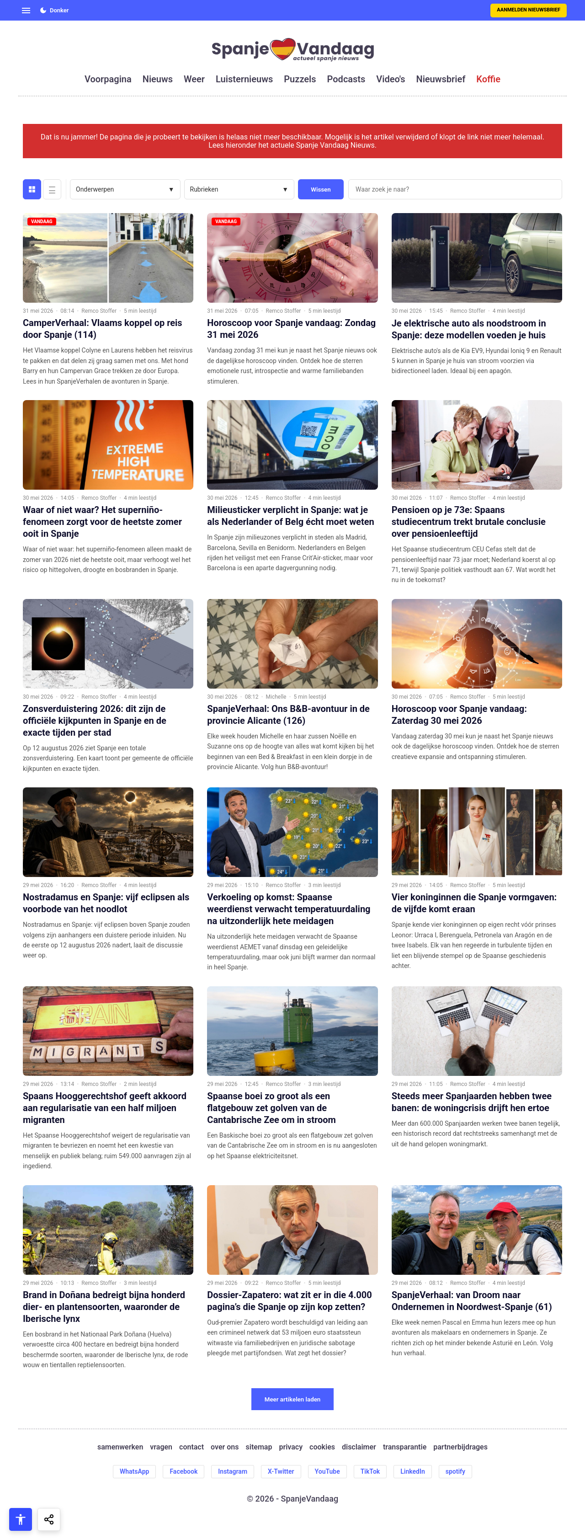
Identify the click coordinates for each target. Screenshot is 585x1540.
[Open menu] (26, 10)
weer (194, 79)
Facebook (183, 1471)
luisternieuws (244, 79)
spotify (455, 1471)
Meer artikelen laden (293, 1399)
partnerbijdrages (460, 1447)
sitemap (259, 1447)
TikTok (370, 1471)
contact (191, 1447)
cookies (322, 1447)
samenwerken (120, 1447)
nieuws (158, 79)
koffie (488, 79)
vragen (161, 1447)
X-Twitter (281, 1471)
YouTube (327, 1471)
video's (390, 79)
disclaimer (359, 1447)
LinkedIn (412, 1471)
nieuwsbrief (441, 79)
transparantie (404, 1447)
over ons (225, 1447)
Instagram (232, 1471)
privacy (291, 1447)
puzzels (300, 79)
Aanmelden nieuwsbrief (528, 10)
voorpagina (108, 79)
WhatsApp (134, 1471)
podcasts (346, 79)
